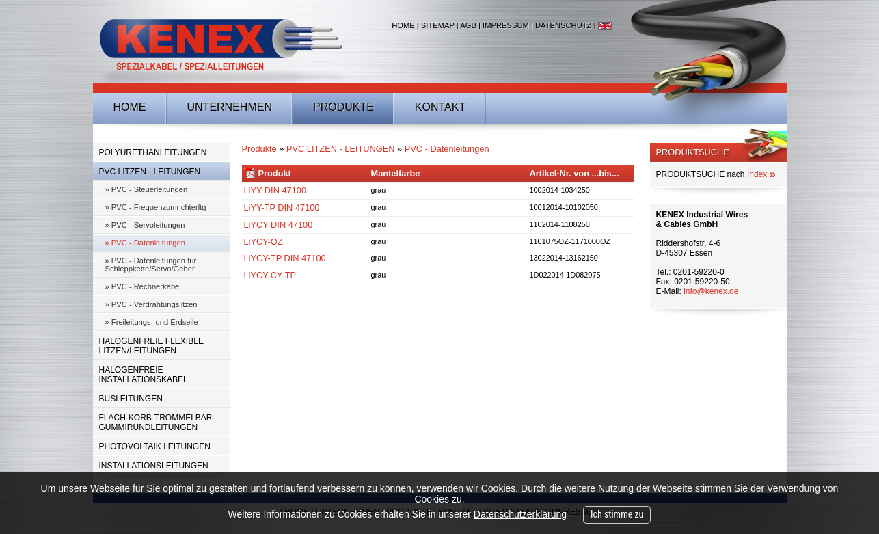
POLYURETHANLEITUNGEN (153, 152)
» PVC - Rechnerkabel (143, 286)
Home (403, 25)
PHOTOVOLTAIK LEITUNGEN (155, 446)
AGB (468, 25)
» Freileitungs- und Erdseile (151, 322)
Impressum (506, 25)
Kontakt (440, 107)
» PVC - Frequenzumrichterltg (155, 207)
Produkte (343, 107)
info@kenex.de (711, 291)
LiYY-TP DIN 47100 (282, 207)
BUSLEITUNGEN (131, 398)
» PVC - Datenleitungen (145, 243)
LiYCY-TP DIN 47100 (285, 258)
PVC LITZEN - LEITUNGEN (150, 171)
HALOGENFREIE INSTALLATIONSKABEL (143, 374)
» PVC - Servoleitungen (145, 225)
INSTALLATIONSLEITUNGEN (153, 465)
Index (761, 174)
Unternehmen (229, 107)
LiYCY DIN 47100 (278, 224)
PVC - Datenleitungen (447, 149)
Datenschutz (563, 25)
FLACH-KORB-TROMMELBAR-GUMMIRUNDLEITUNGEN (157, 422)
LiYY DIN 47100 (275, 190)
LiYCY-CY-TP (270, 275)
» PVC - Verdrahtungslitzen (151, 304)
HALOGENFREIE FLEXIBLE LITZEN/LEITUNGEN (151, 346)
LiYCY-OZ (263, 242)
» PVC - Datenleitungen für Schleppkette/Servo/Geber (151, 264)
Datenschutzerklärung (520, 514)
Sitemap (438, 25)
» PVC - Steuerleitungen (146, 189)
